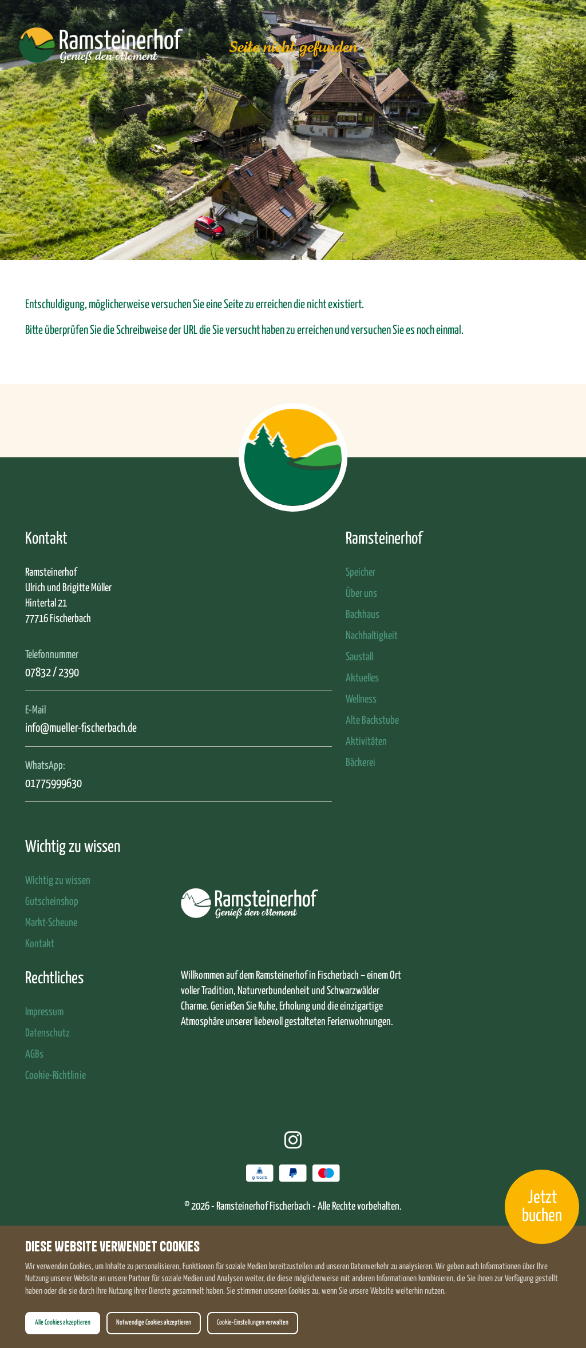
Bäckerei (360, 762)
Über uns (361, 593)
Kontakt (39, 944)
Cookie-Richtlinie (55, 1075)
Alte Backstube (372, 720)
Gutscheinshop (51, 901)
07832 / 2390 (52, 673)
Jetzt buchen (542, 1207)
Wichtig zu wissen (57, 880)
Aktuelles (362, 678)
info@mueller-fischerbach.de (81, 728)
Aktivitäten (366, 741)
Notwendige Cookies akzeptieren (153, 1322)
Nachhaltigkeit (372, 636)
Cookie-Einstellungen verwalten (252, 1322)
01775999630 (53, 783)
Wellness (361, 699)
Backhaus (362, 614)
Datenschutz (47, 1033)
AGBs (34, 1054)
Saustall (359, 657)
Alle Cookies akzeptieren (62, 1322)
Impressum (44, 1012)
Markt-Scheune (51, 923)
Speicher (360, 572)
